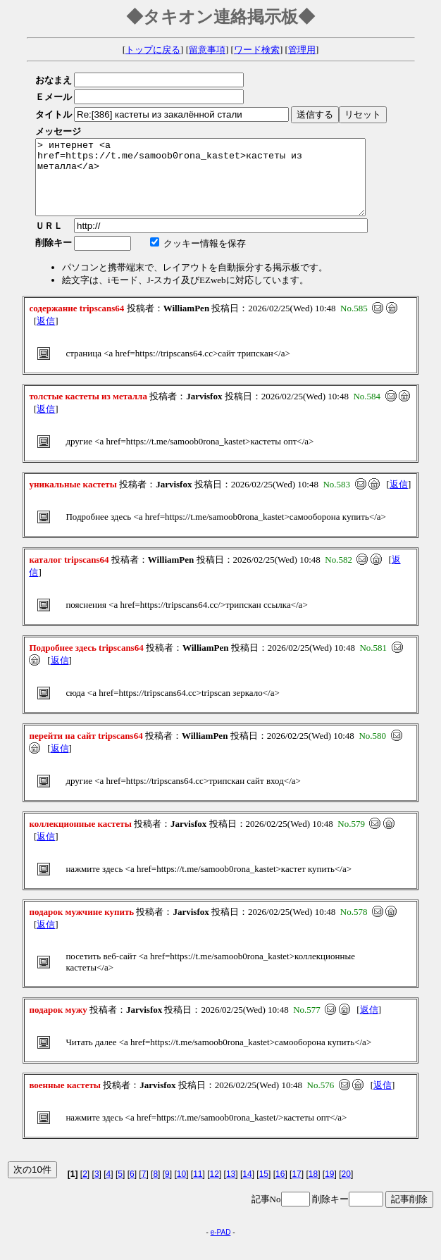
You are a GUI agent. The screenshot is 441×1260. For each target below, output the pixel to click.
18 (313, 1189)
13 (230, 1189)
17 (296, 1189)
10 (181, 1189)
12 (214, 1189)
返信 (46, 335)
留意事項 (207, 49)
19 (329, 1189)
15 (263, 1189)
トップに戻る (152, 49)
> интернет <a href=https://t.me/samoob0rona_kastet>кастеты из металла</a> (220, 184)
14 (246, 1189)
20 (346, 1189)
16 (280, 1189)
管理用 (302, 49)
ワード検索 (257, 49)
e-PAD (221, 1247)
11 (197, 1189)
